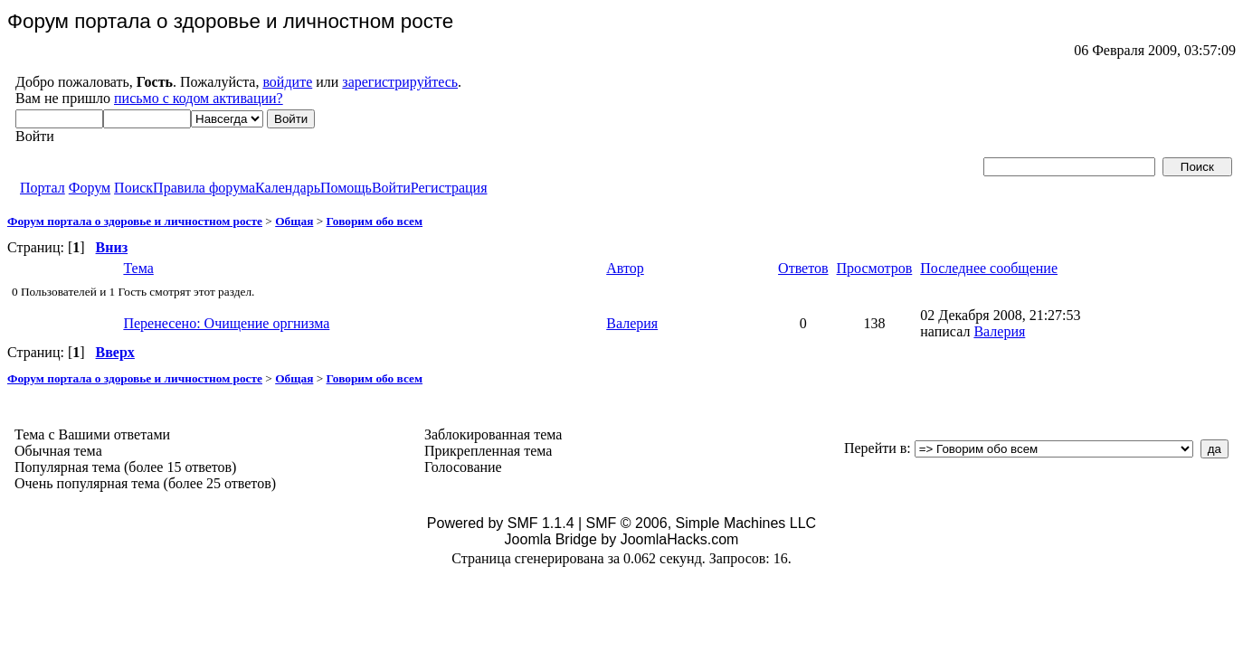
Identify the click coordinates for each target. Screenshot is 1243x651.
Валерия (632, 323)
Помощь (346, 187)
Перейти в (875, 448)
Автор (625, 268)
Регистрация (449, 187)
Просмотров (875, 268)
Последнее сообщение (989, 268)
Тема (138, 268)
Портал (42, 187)
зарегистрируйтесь (400, 82)
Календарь (287, 187)
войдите (287, 82)
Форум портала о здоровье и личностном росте (134, 221)
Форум (89, 187)
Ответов (803, 268)
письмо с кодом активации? (198, 98)
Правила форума (204, 187)
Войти (391, 187)
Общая (294, 221)
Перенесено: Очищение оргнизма (226, 323)
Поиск (133, 187)
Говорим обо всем (375, 221)
